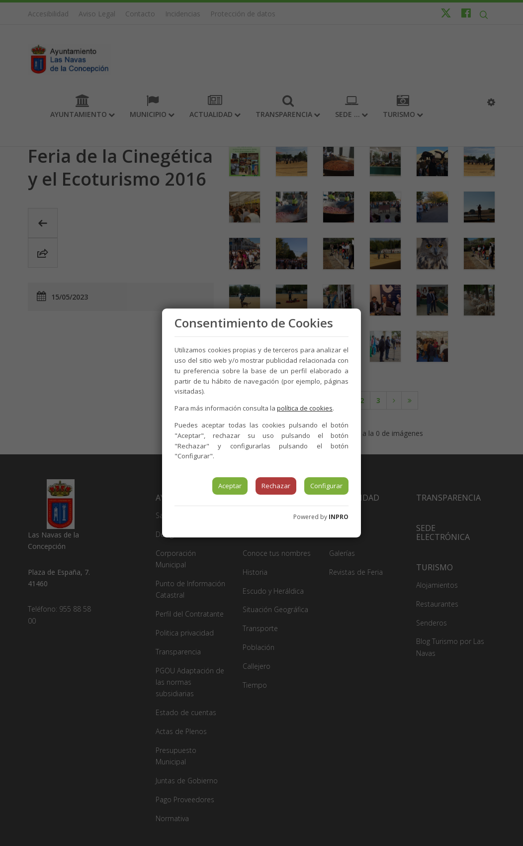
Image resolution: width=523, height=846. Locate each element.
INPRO (339, 517)
